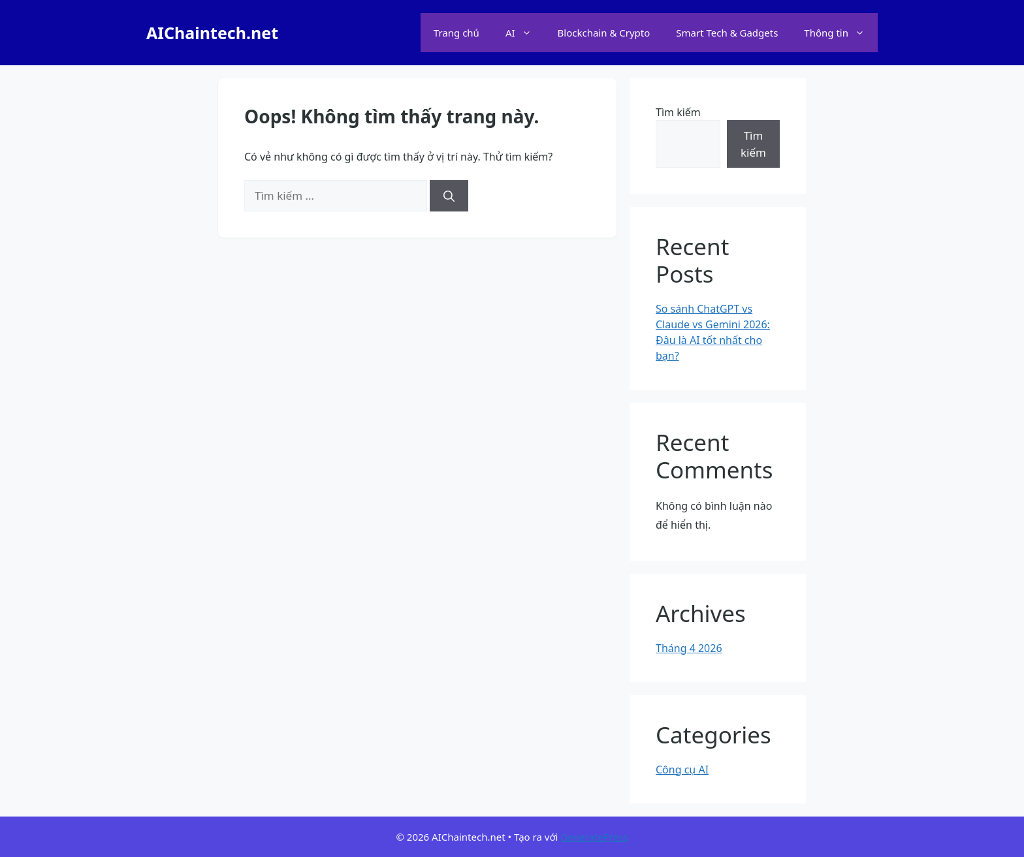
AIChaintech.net (212, 33)
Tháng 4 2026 (689, 648)
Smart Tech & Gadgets (727, 32)
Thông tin (841, 32)
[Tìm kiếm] (449, 195)
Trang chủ (456, 32)
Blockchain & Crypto (604, 32)
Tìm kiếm (678, 112)
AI (525, 32)
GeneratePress (594, 836)
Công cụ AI (682, 769)
